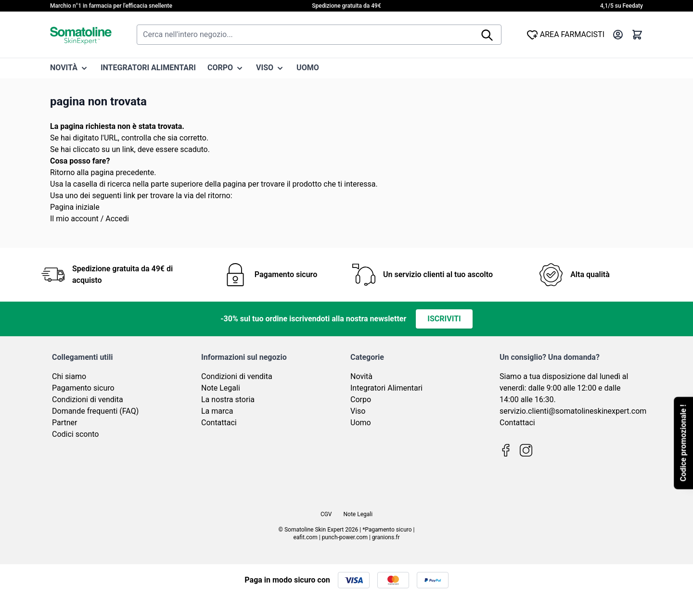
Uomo (360, 422)
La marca (217, 411)
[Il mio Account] (618, 34)
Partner (64, 422)
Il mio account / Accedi (89, 218)
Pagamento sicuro (83, 388)
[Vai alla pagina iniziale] (81, 34)
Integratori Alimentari (386, 388)
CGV (326, 514)
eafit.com (305, 537)
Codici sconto (75, 434)
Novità (361, 376)
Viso (357, 411)
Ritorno (62, 172)
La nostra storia (228, 399)
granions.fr (386, 537)
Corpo (360, 399)
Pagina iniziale (75, 207)
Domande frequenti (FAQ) (95, 411)
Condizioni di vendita (87, 399)
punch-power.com (345, 537)
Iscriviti (444, 318)
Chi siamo (69, 376)
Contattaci (219, 422)
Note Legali (220, 388)
